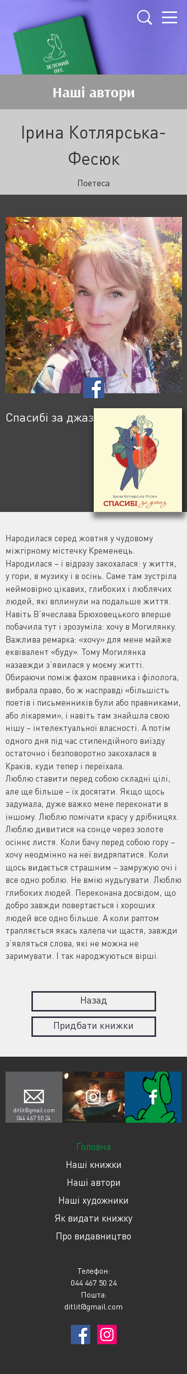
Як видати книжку (93, 1218)
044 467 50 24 (33, 1118)
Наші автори (94, 1182)
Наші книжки (94, 1164)
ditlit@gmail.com (34, 1110)
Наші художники (93, 1200)
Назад (93, 1000)
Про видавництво (93, 1235)
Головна (93, 1146)
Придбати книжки (93, 1025)
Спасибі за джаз (49, 417)
